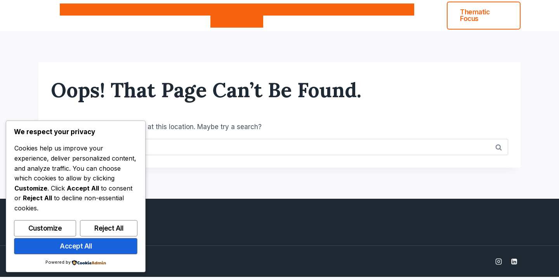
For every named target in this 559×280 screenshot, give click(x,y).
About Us (108, 9)
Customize (45, 228)
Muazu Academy (383, 9)
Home (74, 9)
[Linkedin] (514, 261)
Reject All (108, 228)
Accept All (76, 246)
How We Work (153, 9)
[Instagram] (498, 261)
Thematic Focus (209, 9)
